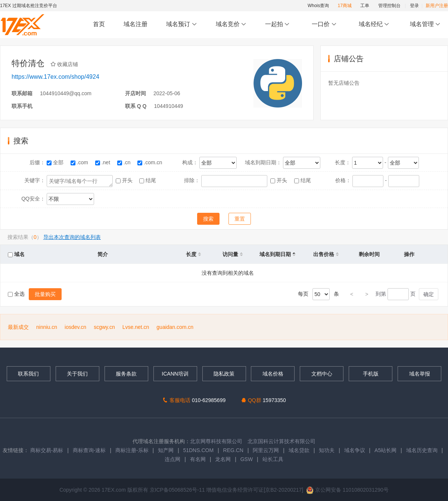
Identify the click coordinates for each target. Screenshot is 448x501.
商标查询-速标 (90, 450)
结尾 (148, 180)
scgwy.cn (104, 327)
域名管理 (425, 24)
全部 (56, 162)
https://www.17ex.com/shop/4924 (55, 77)
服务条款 (126, 374)
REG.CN (233, 450)
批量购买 (45, 294)
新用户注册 (437, 5)
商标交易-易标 (46, 450)
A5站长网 (385, 450)
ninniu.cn (46, 327)
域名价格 (272, 374)
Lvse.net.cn (135, 327)
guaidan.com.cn (174, 327)
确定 (428, 294)
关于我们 (77, 374)
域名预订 (181, 24)
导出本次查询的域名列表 (72, 237)
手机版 (371, 374)
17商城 (345, 5)
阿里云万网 (266, 450)
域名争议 (355, 450)
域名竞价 (231, 24)
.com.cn (150, 162)
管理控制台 (389, 5)
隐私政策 (224, 374)
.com (80, 162)
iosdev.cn (75, 327)
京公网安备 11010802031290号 (347, 490)
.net (103, 162)
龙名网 (223, 459)
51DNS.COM (198, 450)
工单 (364, 5)
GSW (246, 459)
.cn (124, 162)
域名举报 (419, 374)
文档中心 (321, 374)
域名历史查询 (422, 450)
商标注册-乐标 (132, 450)
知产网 (166, 450)
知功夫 (327, 450)
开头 (125, 180)
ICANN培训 (175, 374)
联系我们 (28, 374)
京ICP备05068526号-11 (178, 490)
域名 (16, 254)
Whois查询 (318, 5)
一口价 (324, 24)
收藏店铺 (67, 64)
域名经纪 (374, 24)
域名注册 (135, 24)
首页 (99, 24)
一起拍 (278, 24)
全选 (17, 294)
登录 (414, 5)
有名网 (198, 459)
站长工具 (272, 459)
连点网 (172, 459)
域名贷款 (299, 450)
